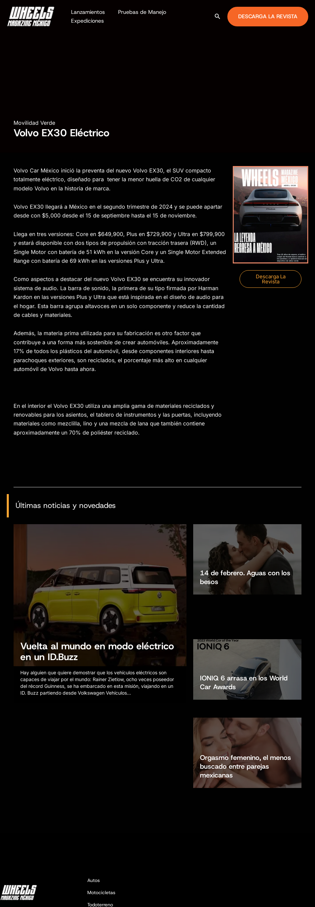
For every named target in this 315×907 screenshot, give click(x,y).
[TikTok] (302, 895)
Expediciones (86, 20)
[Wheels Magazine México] (32, 16)
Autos (93, 812)
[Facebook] (281, 895)
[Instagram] (292, 895)
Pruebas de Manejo (138, 12)
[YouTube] (312, 895)
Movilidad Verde (34, 122)
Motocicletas (101, 824)
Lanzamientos (87, 12)
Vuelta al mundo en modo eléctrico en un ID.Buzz (97, 655)
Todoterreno (100, 836)
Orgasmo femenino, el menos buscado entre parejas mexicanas (245, 685)
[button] (218, 16)
